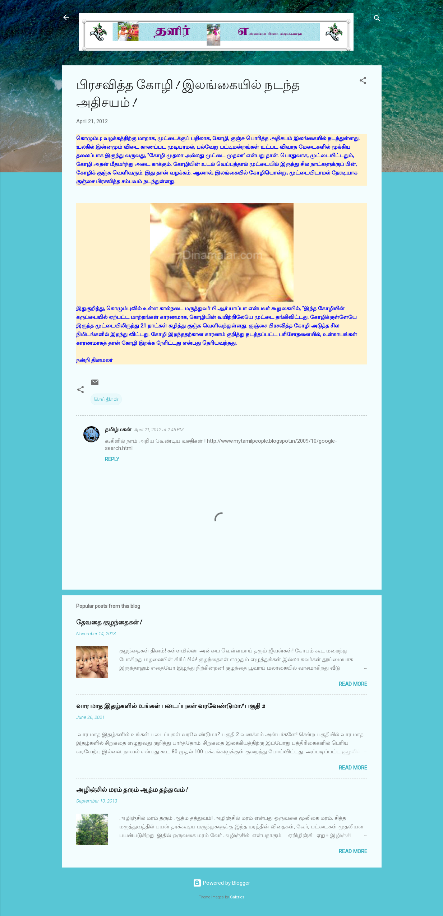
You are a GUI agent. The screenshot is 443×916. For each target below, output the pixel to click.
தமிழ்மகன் (118, 429)
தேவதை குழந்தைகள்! (109, 622)
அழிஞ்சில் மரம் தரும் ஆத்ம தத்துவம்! (132, 789)
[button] (363, 81)
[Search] (377, 20)
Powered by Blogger (221, 883)
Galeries (237, 897)
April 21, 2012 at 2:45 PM (159, 429)
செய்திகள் (106, 399)
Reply (112, 459)
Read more (353, 684)
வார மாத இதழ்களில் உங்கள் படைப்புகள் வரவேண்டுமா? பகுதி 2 (170, 706)
